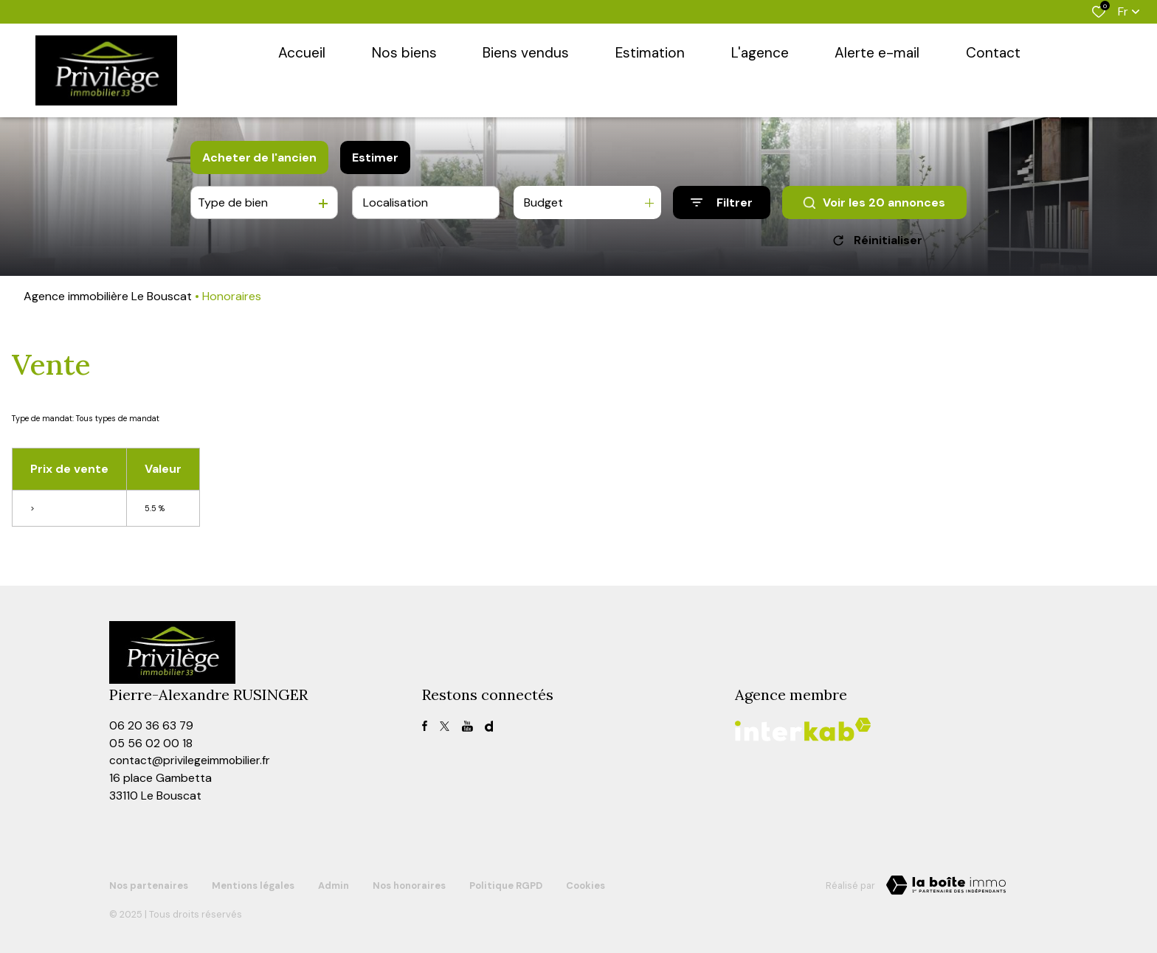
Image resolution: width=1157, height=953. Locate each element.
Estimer (375, 157)
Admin (333, 884)
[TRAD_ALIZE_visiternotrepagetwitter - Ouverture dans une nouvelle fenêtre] (444, 726)
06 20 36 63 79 (151, 726)
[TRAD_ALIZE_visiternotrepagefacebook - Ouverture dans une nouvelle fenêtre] (424, 726)
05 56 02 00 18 (151, 744)
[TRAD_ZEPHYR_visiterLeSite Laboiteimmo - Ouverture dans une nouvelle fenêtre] (946, 886)
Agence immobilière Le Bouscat (108, 296)
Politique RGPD (505, 884)
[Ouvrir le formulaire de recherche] (721, 202)
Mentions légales (253, 884)
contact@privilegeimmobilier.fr (190, 761)
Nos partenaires (148, 884)
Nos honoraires (409, 884)
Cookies (585, 884)
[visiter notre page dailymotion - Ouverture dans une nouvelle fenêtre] (489, 726)
